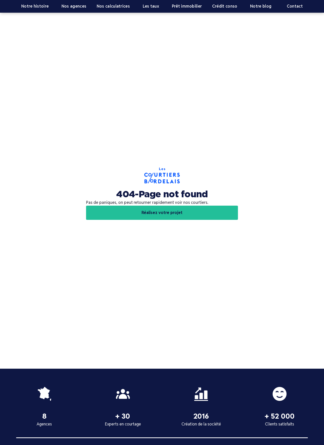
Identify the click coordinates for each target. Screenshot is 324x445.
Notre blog (260, 6)
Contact (295, 6)
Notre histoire (35, 6)
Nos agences (74, 6)
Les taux (151, 6)
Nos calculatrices (113, 6)
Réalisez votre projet (162, 212)
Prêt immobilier (187, 6)
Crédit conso (224, 6)
